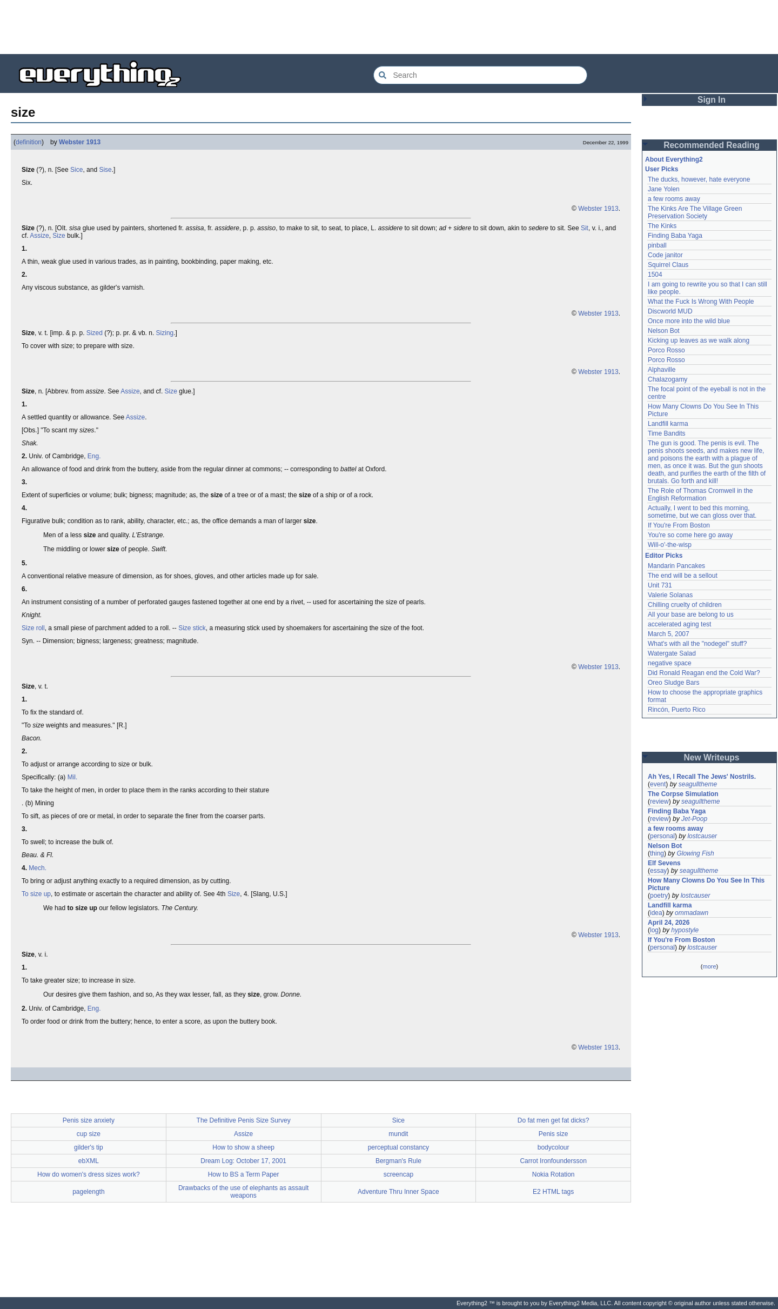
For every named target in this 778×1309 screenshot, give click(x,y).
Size (58, 235)
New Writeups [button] (712, 757)
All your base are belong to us (691, 614)
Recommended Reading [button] (711, 145)
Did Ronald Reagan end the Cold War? (704, 673)
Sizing (165, 333)
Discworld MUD (670, 311)
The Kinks (662, 226)
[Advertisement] (389, 27)
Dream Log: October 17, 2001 (243, 1161)
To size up (36, 894)
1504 (655, 274)
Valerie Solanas (670, 595)
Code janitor (665, 255)
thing (657, 853)
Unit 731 (660, 585)
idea (656, 913)
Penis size (553, 1134)
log (654, 930)
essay (658, 870)
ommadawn (691, 913)
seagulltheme (698, 784)
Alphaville (661, 369)
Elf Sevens (664, 863)
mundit (398, 1134)
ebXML (88, 1161)
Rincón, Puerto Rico (677, 709)
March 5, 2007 (668, 634)
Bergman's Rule (398, 1161)
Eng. (94, 456)
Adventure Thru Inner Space (398, 1192)
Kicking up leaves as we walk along (698, 340)
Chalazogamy (667, 379)
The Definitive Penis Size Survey (244, 1120)
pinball (657, 245)
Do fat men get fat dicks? (553, 1120)
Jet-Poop (694, 819)
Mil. (73, 777)
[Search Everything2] (480, 75)
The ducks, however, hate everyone (699, 179)
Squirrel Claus (668, 265)
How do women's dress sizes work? (88, 1174)
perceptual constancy (398, 1147)
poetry (659, 895)
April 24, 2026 (668, 922)
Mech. (37, 868)
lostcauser (702, 836)
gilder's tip (88, 1147)
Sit (584, 228)
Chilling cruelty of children (685, 605)
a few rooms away (674, 199)
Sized (94, 333)
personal (662, 836)
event (658, 784)
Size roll (33, 628)
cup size (88, 1134)
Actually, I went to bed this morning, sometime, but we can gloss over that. (702, 511)
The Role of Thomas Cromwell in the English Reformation (700, 494)
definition (29, 142)
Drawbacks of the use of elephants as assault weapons (243, 1191)
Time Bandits (667, 433)
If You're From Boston (679, 525)
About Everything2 (674, 159)
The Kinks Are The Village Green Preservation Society (695, 212)
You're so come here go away (690, 535)
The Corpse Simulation (683, 794)
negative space (670, 663)
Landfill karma (668, 424)
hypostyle (685, 930)
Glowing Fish (695, 853)
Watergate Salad (672, 653)
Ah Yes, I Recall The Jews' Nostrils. (702, 776)
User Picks (661, 169)
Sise (105, 169)
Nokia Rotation (553, 1174)
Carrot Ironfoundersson (553, 1161)
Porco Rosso (666, 350)
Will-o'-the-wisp (670, 545)
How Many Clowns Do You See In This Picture (706, 884)
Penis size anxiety (89, 1120)
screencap (398, 1174)
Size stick (192, 628)
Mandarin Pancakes (676, 566)
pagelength (88, 1192)
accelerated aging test (679, 624)
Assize (39, 235)
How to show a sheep (243, 1147)
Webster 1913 (79, 142)
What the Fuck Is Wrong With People (701, 301)
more (709, 966)
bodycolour (553, 1147)
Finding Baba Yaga (675, 235)
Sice (76, 169)
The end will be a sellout (682, 575)
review (659, 801)
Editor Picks (663, 555)
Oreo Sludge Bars (673, 682)
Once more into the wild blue (689, 321)
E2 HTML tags (553, 1192)
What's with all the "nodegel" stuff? (697, 643)
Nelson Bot (664, 331)
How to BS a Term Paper (243, 1174)
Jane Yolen (664, 189)
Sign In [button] (711, 99)
